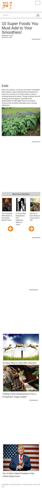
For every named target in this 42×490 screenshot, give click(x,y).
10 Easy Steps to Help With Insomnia (19, 363)
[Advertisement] (21, 61)
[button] (7, 229)
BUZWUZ (17, 484)
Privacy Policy (27, 484)
